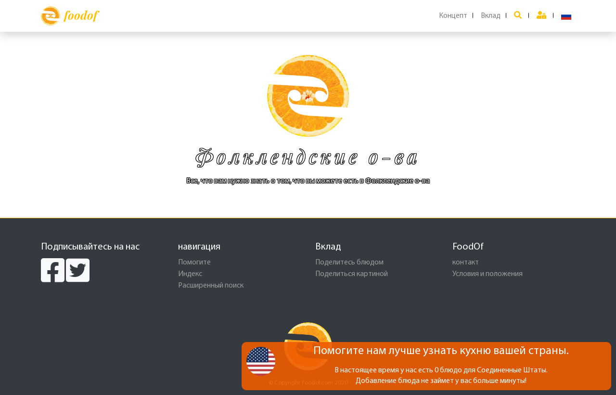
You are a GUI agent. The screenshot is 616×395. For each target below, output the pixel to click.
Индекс (190, 274)
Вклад (490, 16)
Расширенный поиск (211, 286)
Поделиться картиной (351, 274)
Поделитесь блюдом (349, 262)
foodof (69, 16)
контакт (465, 262)
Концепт (453, 16)
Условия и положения (487, 274)
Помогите (194, 262)
